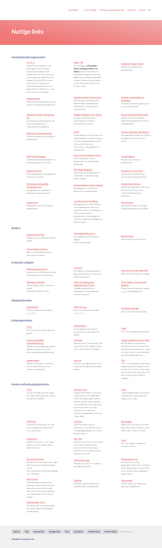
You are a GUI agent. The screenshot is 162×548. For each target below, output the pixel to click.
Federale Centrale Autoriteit (134, 270)
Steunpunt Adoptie (36, 282)
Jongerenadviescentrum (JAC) (135, 340)
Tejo (123, 360)
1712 (29, 327)
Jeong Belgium (128, 156)
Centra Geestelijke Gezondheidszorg (35, 342)
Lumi (123, 440)
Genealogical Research (84, 233)
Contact (142, 10)
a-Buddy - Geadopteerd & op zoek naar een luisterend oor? (23, 10)
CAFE (76, 132)
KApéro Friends (34, 171)
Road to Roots (127, 236)
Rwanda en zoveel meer (132, 171)
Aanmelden (73, 10)
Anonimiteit (39, 531)
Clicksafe (78, 340)
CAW (123, 328)
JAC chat (78, 439)
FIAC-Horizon (80, 307)
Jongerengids (33, 360)
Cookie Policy (94, 531)
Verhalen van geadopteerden (111, 10)
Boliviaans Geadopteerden (39, 133)
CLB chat (78, 421)
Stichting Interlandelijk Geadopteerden (37, 185)
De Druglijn (126, 421)
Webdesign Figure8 (126, 532)
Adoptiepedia (33, 98)
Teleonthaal (126, 480)
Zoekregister (31, 313)
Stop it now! (32, 479)
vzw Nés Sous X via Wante (86, 201)
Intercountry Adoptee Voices (87, 155)
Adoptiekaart (80, 325)
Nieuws (16, 531)
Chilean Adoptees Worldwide (135, 132)
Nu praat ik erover (35, 459)
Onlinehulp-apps (82, 460)
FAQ (27, 531)
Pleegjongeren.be (129, 459)
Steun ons (131, 10)
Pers (67, 531)
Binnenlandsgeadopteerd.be (134, 114)
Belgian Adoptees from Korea (88, 114)
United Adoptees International (88, 185)
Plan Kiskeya (127, 202)
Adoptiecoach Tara (35, 234)
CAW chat (31, 421)
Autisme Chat (80, 389)
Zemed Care (32, 202)
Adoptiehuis (32, 307)
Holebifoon (32, 439)
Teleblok (78, 480)
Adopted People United (132, 63)
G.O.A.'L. (31, 62)
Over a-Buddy (90, 10)
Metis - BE (78, 62)
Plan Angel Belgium (83, 169)
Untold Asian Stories (130, 184)
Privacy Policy (111, 531)
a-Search (78, 268)
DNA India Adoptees (36, 156)
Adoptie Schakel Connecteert (87, 97)
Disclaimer (78, 531)
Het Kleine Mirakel (130, 308)
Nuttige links (54, 531)
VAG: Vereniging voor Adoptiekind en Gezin (84, 284)
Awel (123, 389)
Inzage (123, 291)
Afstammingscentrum (37, 269)
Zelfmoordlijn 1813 (36, 502)
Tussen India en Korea (37, 249)
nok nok (77, 360)
